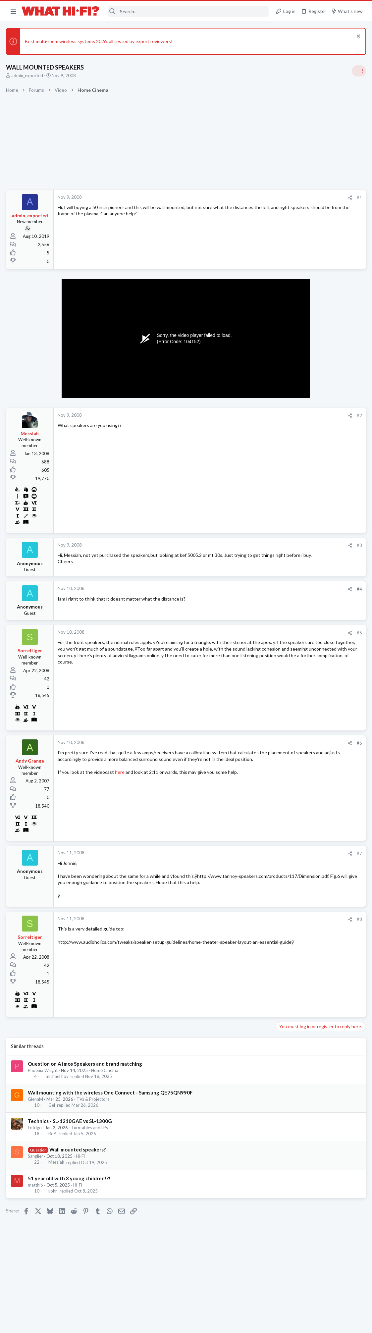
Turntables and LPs (90, 1137)
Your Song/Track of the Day (306, 502)
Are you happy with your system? (312, 470)
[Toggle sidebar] (358, 71)
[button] (13, 11)
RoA (53, 1143)
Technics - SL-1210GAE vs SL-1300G (70, 1130)
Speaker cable (292, 406)
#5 (252, 635)
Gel (52, 1114)
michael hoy (57, 1085)
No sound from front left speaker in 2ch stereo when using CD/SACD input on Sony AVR (318, 652)
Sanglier (36, 1165)
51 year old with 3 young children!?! (69, 1188)
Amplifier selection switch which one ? (317, 565)
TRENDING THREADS (288, 392)
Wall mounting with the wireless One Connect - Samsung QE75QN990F (110, 1101)
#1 (252, 197)
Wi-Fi (283, 551)
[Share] (243, 197)
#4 (252, 591)
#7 (252, 856)
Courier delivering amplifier (305, 813)
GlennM (36, 1108)
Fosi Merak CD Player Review (308, 787)
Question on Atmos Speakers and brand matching (85, 1073)
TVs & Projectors (93, 1108)
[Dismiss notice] (357, 36)
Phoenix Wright (43, 1079)
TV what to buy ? (295, 710)
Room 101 (288, 596)
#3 (252, 545)
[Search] (188, 11)
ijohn (53, 1200)
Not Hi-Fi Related (294, 614)
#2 (252, 415)
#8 (252, 928)
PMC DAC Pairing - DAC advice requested (321, 736)
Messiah (57, 1171)
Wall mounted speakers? (78, 1159)
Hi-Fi (81, 1165)
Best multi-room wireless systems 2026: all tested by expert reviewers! (99, 41)
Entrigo (35, 1137)
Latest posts (281, 632)
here (120, 781)
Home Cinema (105, 1079)
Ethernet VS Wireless (300, 533)
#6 (252, 745)
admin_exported (28, 75)
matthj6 (36, 1194)
